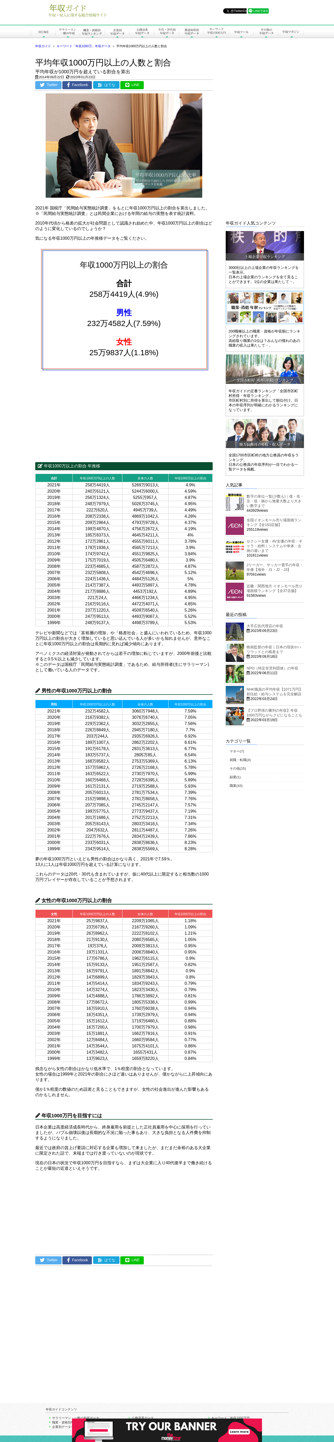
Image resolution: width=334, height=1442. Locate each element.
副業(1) (235, 777)
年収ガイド (43, 46)
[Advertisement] (124, 413)
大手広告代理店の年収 (265, 626)
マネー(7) (237, 751)
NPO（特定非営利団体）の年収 (272, 668)
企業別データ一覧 (64, 1427)
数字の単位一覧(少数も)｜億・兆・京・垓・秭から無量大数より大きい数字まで (275, 501)
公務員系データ (143, 1418)
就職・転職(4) (240, 760)
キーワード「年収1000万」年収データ (84, 46)
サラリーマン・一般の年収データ (75, 1418)
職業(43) (236, 786)
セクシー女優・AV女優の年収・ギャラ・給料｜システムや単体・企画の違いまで (274, 546)
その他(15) (238, 768)
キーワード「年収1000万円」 (232, 1418)
